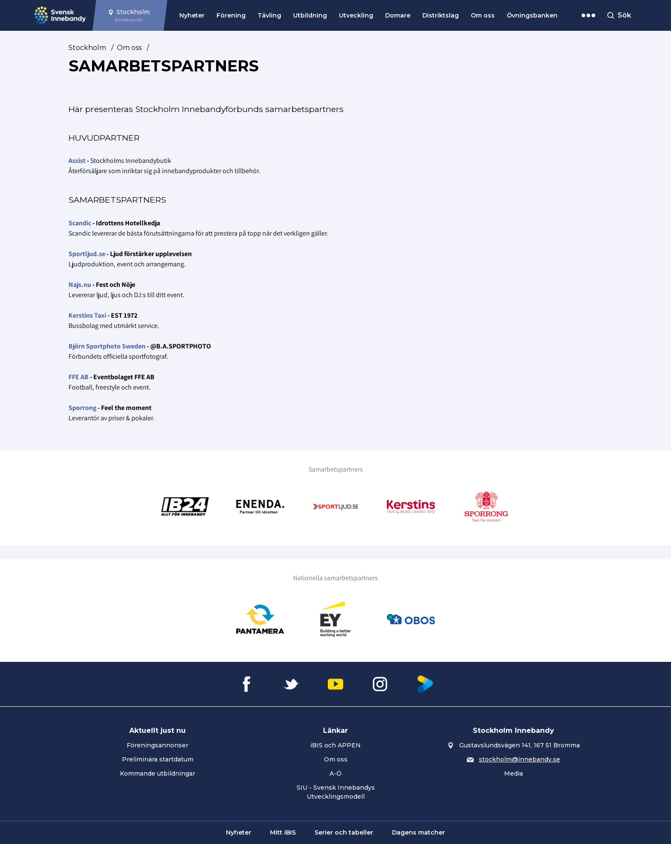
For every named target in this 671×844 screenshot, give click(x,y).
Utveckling (356, 15)
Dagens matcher (418, 832)
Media (513, 773)
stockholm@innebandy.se (519, 759)
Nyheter (192, 15)
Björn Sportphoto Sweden (106, 346)
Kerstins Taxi (87, 315)
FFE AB (78, 376)
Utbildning (310, 15)
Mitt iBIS (283, 832)
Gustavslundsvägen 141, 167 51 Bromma (519, 745)
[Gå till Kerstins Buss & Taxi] (410, 506)
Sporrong (82, 407)
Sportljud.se (86, 253)
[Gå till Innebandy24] (185, 506)
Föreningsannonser (157, 745)
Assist (77, 160)
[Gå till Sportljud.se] (335, 506)
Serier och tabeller (344, 832)
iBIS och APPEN (335, 745)
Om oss (483, 15)
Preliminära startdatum (157, 759)
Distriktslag (440, 15)
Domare (397, 15)
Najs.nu (79, 284)
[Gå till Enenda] (260, 506)
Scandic (79, 222)
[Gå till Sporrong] (486, 506)
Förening (231, 15)
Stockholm (87, 48)
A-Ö (335, 773)
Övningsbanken (532, 15)
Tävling (269, 15)
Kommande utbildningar (157, 773)
